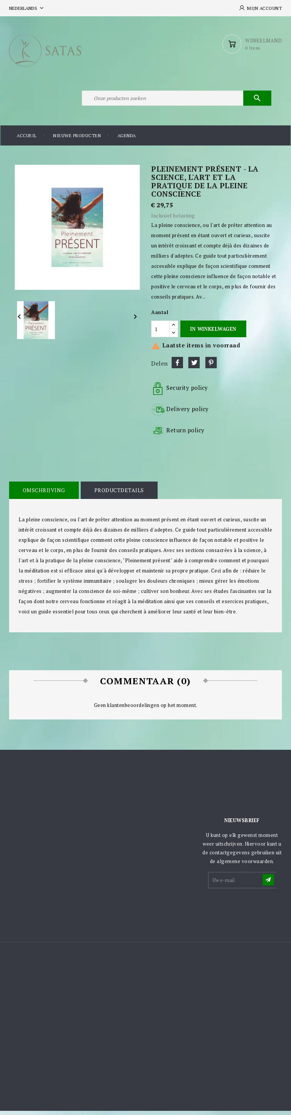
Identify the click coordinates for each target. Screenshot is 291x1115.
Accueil (27, 140)
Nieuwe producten (77, 140)
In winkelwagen (213, 333)
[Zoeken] (176, 101)
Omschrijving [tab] (43, 494)
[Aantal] (160, 333)
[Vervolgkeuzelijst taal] (27, 8)
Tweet (194, 366)
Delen (177, 366)
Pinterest (211, 366)
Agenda (126, 140)
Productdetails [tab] (118, 494)
